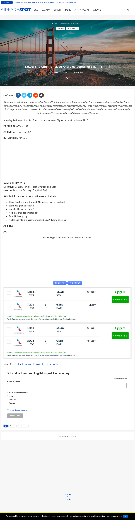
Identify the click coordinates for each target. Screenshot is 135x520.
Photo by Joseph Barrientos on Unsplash (38, 363)
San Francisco (72, 28)
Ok (126, 516)
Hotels (70, 9)
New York (60, 28)
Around (97, 9)
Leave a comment (67, 436)
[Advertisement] (67, 160)
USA (36, 9)
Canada (46, 9)
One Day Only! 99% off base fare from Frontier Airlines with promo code (45, 2)
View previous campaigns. (18, 410)
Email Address (14, 381)
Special (84, 9)
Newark (12, 426)
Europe (57, 9)
